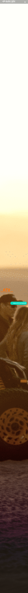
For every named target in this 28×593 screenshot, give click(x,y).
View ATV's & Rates (19, 303)
